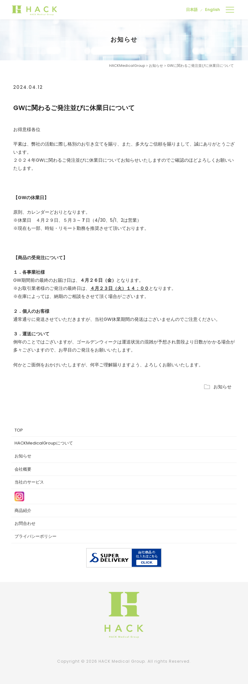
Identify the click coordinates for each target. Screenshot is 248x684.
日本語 (192, 9)
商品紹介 (23, 510)
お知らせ (222, 386)
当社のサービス (29, 482)
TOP (19, 430)
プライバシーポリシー (36, 536)
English (212, 9)
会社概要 (23, 469)
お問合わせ (25, 523)
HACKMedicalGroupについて (44, 443)
